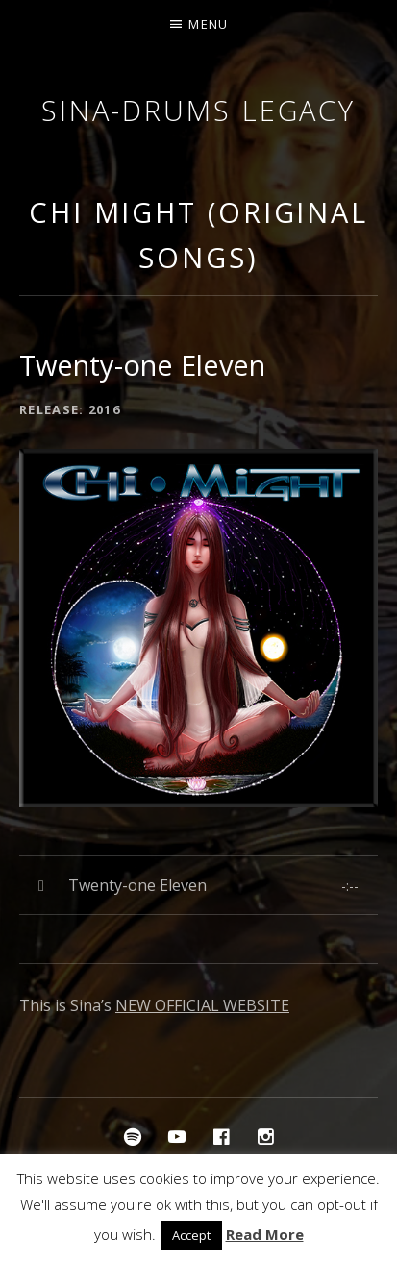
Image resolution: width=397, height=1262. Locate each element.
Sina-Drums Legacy (198, 110)
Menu (208, 24)
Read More (265, 1234)
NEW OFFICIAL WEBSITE (202, 1005)
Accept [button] (191, 1235)
